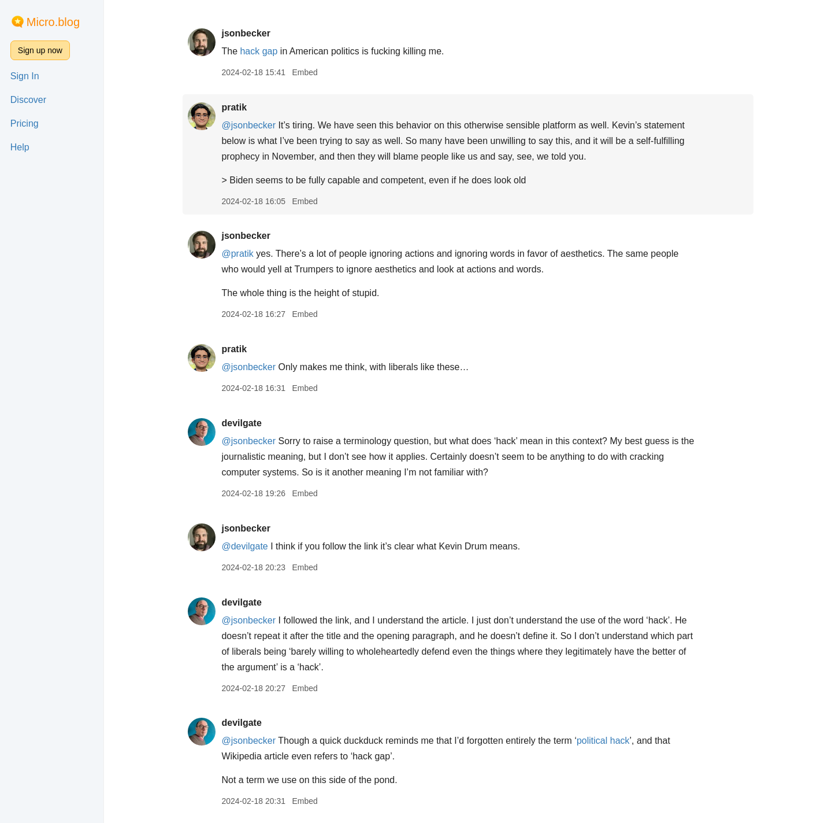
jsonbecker (245, 33)
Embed (304, 72)
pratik (234, 107)
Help (19, 147)
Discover (28, 100)
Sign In (24, 76)
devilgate (241, 423)
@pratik (237, 254)
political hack (603, 741)
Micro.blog (53, 22)
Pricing (24, 123)
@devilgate (244, 546)
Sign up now (40, 50)
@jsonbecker (248, 125)
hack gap (258, 51)
